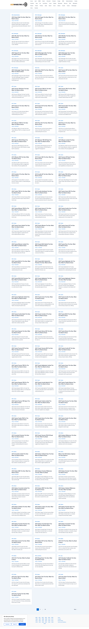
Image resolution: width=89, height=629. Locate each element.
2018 (47, 618)
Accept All (22, 624)
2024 (49, 619)
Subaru (58, 5)
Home (59, 615)
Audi (35, 1)
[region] (14, 621)
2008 (39, 616)
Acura (31, 1)
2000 (35, 615)
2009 (42, 616)
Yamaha (36, 8)
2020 (53, 618)
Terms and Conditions (62, 619)
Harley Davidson (68, 1)
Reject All (15, 624)
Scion (54, 5)
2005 (50, 615)
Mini (69, 3)
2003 (44, 615)
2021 (40, 619)
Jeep (36, 3)
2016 (42, 618)
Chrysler (53, 1)
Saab (46, 5)
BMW (39, 1)
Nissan (31, 5)
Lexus (50, 3)
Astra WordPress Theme (55, 626)
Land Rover (44, 3)
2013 (53, 616)
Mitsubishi (74, 3)
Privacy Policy (60, 618)
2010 (44, 616)
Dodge (58, 1)
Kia (40, 3)
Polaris (36, 5)
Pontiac (41, 5)
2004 (47, 615)
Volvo (31, 8)
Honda (75, 1)
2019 (12, 103)
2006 (53, 615)
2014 (36, 618)
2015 (39, 618)
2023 (12, 33)
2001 (38, 615)
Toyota (67, 5)
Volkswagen (73, 5)
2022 (43, 619)
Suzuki (63, 5)
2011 (47, 616)
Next (75, 607)
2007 (36, 616)
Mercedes (60, 3)
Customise (7, 624)
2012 (50, 616)
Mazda (54, 3)
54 (45, 607)
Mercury (65, 3)
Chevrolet (48, 1)
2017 (44, 618)
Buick (43, 1)
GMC (63, 1)
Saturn (49, 5)
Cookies (59, 616)
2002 (41, 615)
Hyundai (32, 3)
